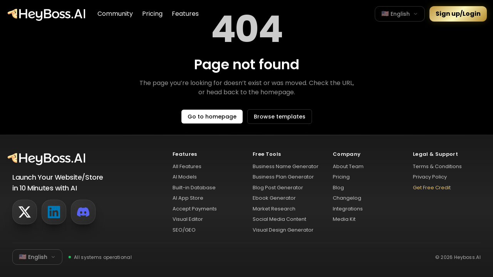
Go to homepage (212, 116)
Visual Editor (188, 219)
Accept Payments (195, 208)
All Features (187, 166)
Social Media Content (279, 219)
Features (185, 13)
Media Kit (344, 219)
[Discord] (83, 212)
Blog (338, 187)
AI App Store (188, 198)
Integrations (348, 208)
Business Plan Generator (283, 176)
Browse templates (279, 116)
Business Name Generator (286, 166)
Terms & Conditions (437, 166)
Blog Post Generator (278, 187)
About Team (348, 166)
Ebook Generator (274, 198)
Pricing (152, 13)
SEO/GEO (184, 230)
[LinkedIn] (54, 212)
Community (115, 13)
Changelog (347, 198)
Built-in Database (194, 187)
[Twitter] (24, 212)
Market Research (274, 208)
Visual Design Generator (283, 230)
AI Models (185, 176)
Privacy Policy (430, 176)
